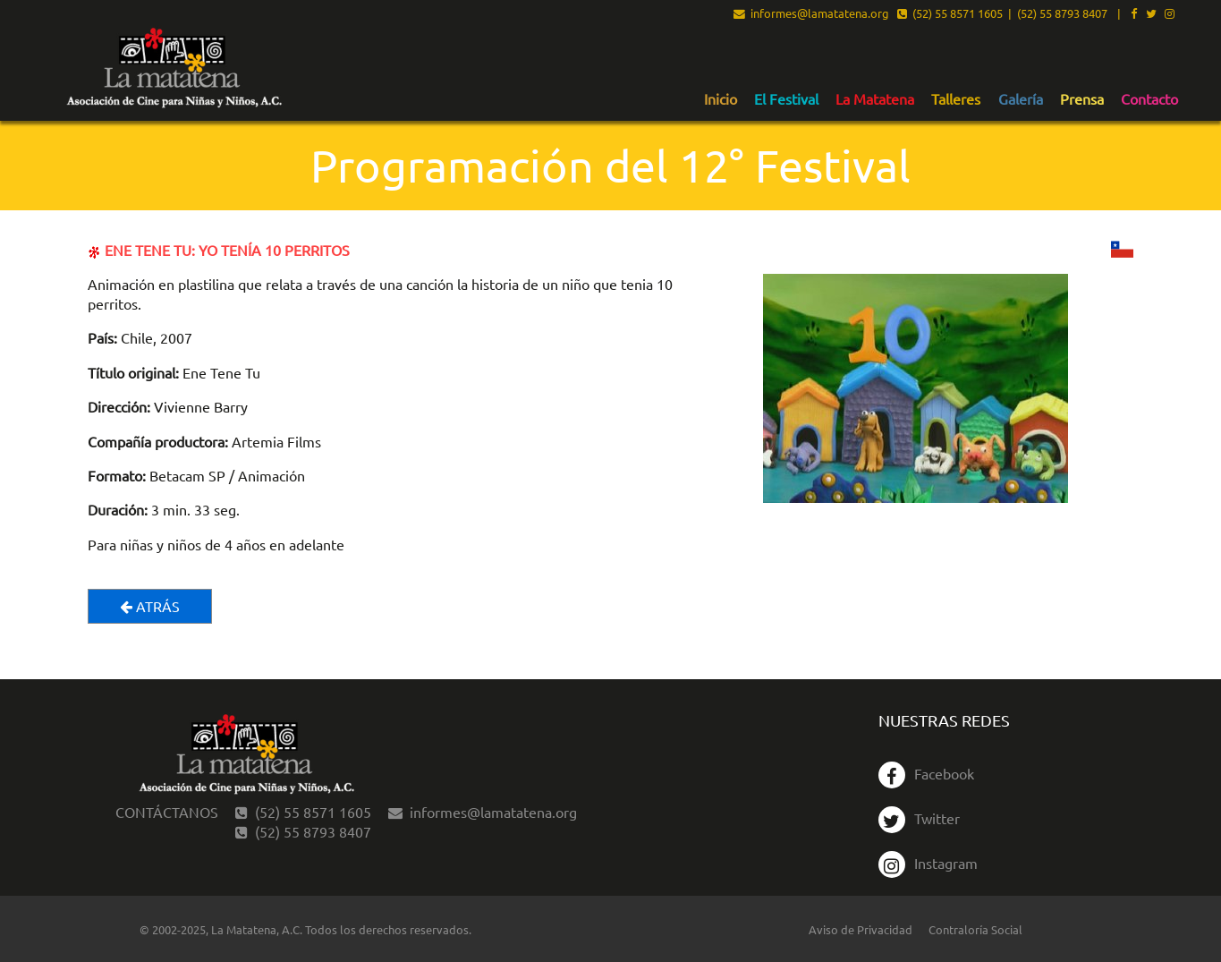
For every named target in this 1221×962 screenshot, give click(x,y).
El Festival (786, 99)
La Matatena (874, 99)
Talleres (955, 99)
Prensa (1082, 99)
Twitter (919, 818)
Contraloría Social (975, 929)
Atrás (150, 606)
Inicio (720, 99)
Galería (1020, 99)
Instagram (928, 863)
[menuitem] (720, 98)
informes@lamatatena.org (811, 14)
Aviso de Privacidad (860, 929)
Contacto (1149, 99)
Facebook (926, 773)
